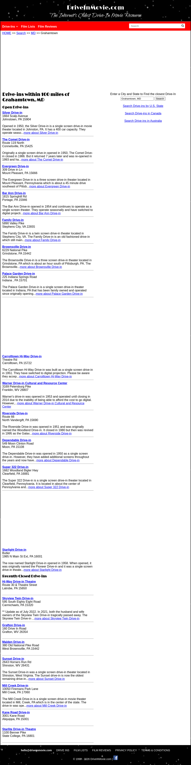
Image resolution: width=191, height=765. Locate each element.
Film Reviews (47, 26)
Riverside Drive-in (15, 413)
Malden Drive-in (13, 642)
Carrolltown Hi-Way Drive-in (22, 356)
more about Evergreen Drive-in (49, 186)
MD (33, 33)
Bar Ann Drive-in (14, 193)
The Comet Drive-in (16, 139)
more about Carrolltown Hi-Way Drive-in (45, 376)
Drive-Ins (10, 26)
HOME (6, 33)
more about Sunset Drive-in (47, 678)
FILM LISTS (81, 750)
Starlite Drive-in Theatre (19, 729)
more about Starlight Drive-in (43, 569)
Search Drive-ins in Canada (143, 113)
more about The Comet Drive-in (42, 159)
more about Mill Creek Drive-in (46, 705)
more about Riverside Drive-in (52, 433)
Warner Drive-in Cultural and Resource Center (34, 383)
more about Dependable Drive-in (57, 460)
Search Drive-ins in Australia (143, 120)
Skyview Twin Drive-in (17, 598)
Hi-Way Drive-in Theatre (19, 581)
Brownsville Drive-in (16, 246)
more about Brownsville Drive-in (41, 266)
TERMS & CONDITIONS (155, 750)
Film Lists (28, 26)
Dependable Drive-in (16, 440)
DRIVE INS (62, 750)
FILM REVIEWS (101, 750)
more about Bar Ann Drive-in (42, 213)
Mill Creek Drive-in (15, 685)
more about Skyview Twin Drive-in (57, 618)
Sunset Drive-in (13, 658)
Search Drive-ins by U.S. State (143, 106)
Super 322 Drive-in (15, 467)
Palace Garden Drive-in (18, 273)
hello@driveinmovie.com (36, 750)
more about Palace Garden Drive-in (59, 293)
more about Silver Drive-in (41, 132)
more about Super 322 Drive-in (48, 487)
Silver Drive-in (12, 112)
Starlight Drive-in (14, 549)
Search (21, 33)
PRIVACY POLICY (126, 750)
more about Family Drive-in (43, 240)
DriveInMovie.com (95, 7)
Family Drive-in (13, 220)
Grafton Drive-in (13, 625)
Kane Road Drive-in (16, 712)
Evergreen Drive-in (15, 166)
